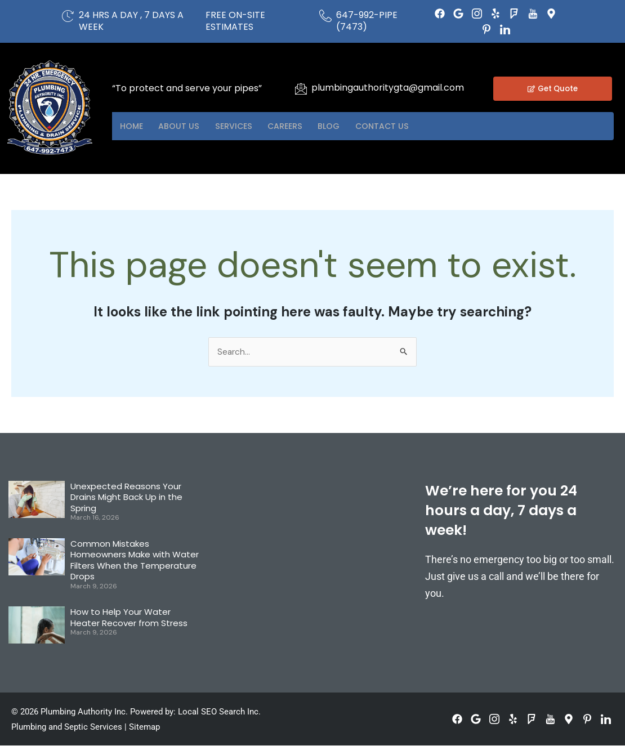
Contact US (427, 126)
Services (253, 126)
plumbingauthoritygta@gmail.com (387, 87)
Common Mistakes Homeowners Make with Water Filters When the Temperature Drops (134, 560)
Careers (313, 126)
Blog (365, 126)
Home (135, 126)
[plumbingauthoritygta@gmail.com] (300, 88)
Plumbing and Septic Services (66, 727)
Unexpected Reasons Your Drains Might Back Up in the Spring (126, 498)
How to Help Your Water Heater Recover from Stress (129, 617)
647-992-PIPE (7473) (367, 20)
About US (190, 126)
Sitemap (144, 727)
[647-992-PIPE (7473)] (325, 16)
